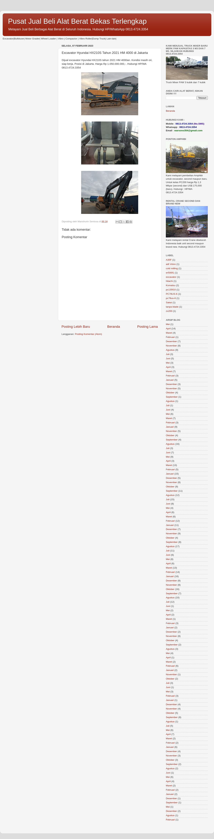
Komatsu (170, 285)
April (168, 328)
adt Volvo (171, 264)
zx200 (169, 311)
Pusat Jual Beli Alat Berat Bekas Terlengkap (77, 21)
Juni (168, 358)
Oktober (170, 392)
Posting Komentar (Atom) (88, 334)
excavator (171, 277)
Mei (168, 324)
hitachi (169, 281)
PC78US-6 (171, 294)
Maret (169, 332)
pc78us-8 (171, 298)
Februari (170, 337)
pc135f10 (171, 289)
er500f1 (170, 272)
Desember (171, 341)
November (171, 345)
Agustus (170, 350)
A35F (169, 259)
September (172, 397)
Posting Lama (147, 326)
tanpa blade (172, 306)
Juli (167, 354)
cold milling (172, 268)
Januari (170, 380)
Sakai (169, 302)
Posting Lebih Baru (76, 326)
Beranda (113, 326)
